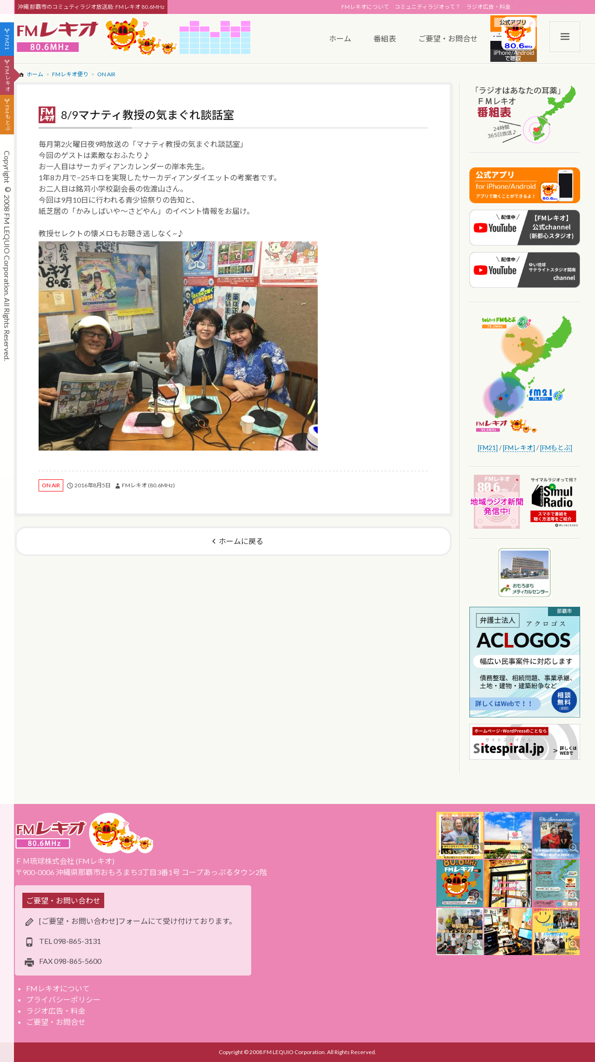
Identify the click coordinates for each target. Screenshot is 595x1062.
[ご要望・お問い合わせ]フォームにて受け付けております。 (137, 920)
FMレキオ (7, 78)
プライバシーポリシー (63, 999)
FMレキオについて (365, 6)
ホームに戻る (241, 541)
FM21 (7, 42)
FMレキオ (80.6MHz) (148, 485)
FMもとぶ (7, 118)
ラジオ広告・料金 (488, 6)
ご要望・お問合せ (56, 1021)
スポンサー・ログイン (551, 6)
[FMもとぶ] (556, 447)
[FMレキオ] (519, 447)
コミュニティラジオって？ (427, 6)
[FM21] (488, 447)
